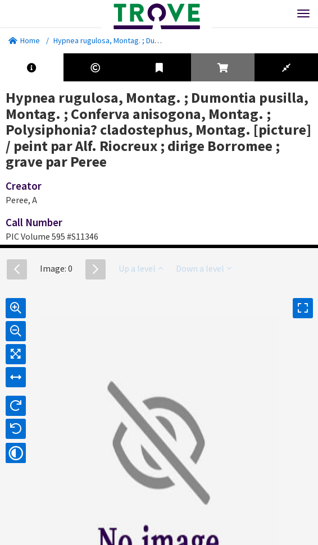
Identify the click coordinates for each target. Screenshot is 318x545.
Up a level (141, 268)
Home (24, 40)
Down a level (203, 268)
